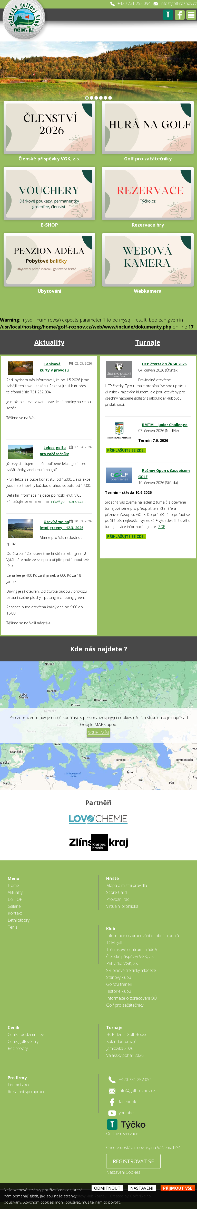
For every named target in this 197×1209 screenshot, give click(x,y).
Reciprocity (18, 1048)
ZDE (161, 526)
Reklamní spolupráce (26, 1091)
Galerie (14, 906)
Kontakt (15, 913)
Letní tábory (18, 920)
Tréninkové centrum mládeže (132, 949)
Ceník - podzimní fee (26, 1034)
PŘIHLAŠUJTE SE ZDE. (126, 450)
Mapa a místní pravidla (126, 885)
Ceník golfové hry (23, 1041)
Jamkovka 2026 (119, 1048)
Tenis (12, 927)
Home (13, 885)
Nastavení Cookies (123, 1172)
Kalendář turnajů (121, 1041)
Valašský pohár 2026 (125, 1055)
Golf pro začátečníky (124, 1005)
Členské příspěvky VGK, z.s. (130, 956)
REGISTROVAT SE (133, 1161)
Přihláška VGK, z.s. (122, 963)
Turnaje (147, 342)
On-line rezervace (122, 1133)
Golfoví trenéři (119, 984)
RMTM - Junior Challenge (165, 424)
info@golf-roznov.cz (179, 3)
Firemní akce (19, 1084)
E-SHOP (15, 899)
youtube (126, 1113)
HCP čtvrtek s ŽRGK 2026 (164, 363)
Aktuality (49, 342)
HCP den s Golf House (126, 1034)
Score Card (116, 892)
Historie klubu (118, 991)
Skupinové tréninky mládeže (131, 970)
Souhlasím (98, 732)
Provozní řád (118, 899)
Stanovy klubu (118, 977)
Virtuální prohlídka (122, 906)
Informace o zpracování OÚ (131, 998)
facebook (127, 1101)
